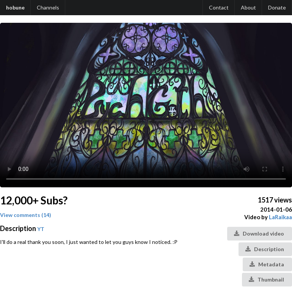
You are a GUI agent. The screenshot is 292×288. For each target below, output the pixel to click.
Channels (48, 7)
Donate (277, 7)
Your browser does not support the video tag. (146, 105)
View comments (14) (25, 215)
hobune (15, 7)
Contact (219, 7)
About (248, 7)
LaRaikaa (280, 217)
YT (40, 229)
